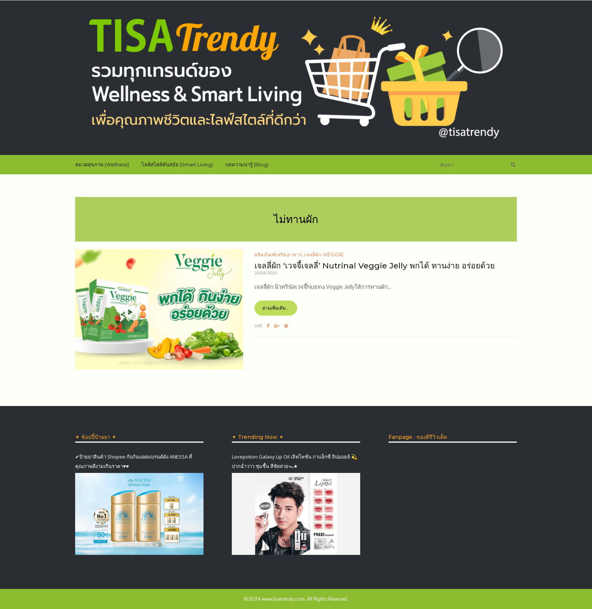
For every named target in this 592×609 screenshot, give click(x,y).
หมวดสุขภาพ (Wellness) (102, 164)
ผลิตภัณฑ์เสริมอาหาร (278, 254)
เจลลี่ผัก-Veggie (324, 254)
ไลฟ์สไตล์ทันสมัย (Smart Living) (177, 164)
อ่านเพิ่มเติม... (275, 308)
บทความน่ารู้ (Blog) (246, 164)
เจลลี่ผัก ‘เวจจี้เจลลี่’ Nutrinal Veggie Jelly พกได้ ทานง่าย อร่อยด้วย (374, 265)
